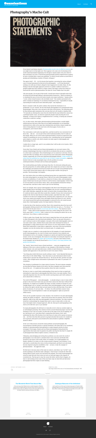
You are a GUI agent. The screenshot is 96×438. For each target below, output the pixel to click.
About (79, 4)
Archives (85, 4)
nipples (41, 238)
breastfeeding (49, 238)
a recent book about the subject (49, 209)
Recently (48, 373)
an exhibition (36, 212)
